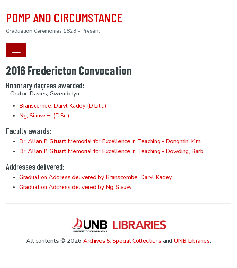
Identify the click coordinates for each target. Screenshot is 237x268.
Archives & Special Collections (122, 241)
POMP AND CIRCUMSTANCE (64, 17)
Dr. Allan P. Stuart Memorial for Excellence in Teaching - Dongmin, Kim (110, 141)
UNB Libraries (192, 241)
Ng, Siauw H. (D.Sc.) (44, 116)
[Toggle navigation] (16, 50)
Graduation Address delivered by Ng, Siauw (75, 187)
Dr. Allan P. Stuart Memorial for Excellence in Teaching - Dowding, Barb (111, 151)
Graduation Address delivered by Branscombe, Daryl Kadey (95, 177)
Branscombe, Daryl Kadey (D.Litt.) (62, 106)
